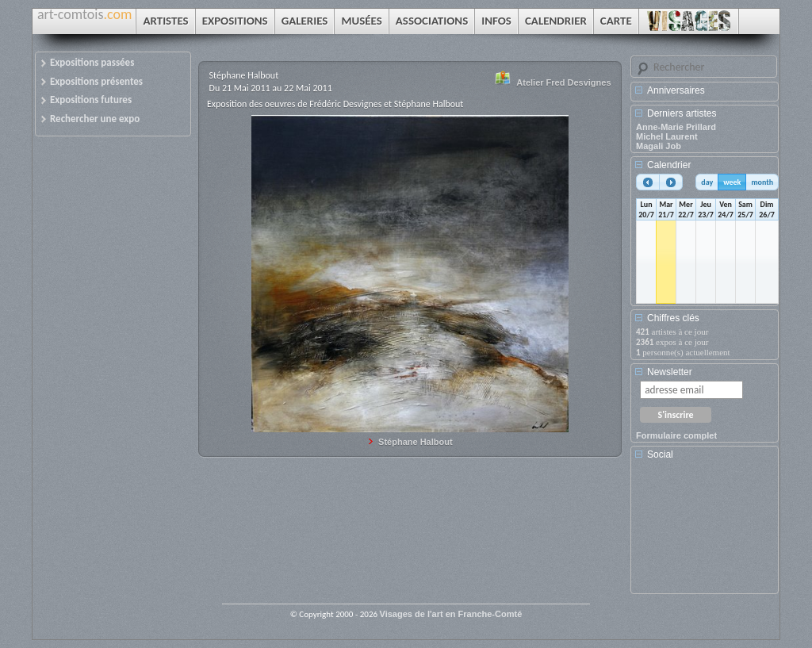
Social (660, 454)
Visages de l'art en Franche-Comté (451, 614)
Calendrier (669, 165)
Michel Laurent (667, 136)
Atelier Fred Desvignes (563, 82)
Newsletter (669, 372)
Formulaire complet (676, 435)
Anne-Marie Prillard (676, 127)
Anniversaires (676, 90)
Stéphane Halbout (415, 442)
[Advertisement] (707, 532)
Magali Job (658, 146)
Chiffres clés (673, 318)
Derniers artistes (681, 113)
